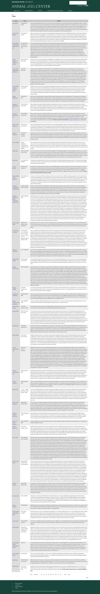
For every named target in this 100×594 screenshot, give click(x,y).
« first (31, 574)
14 (46, 574)
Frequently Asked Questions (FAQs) (55, 10)
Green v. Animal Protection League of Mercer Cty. (16, 70)
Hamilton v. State (15, 325)
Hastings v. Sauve (16, 566)
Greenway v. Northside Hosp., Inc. (15, 106)
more (87, 577)
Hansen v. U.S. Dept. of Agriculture (15, 423)
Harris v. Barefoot (16, 520)
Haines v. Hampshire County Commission (16, 302)
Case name (16, 20)
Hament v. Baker (15, 311)
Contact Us (17, 585)
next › (65, 574)
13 (44, 574)
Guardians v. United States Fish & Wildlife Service (16, 187)
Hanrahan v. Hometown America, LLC (15, 415)
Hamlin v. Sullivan (16, 335)
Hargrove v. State (16, 495)
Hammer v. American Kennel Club (16, 349)
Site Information (18, 583)
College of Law (30, 591)
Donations (70, 10)
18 (55, 574)
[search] (76, 3)
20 (60, 574)
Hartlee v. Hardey (16, 527)
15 (48, 574)
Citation (24, 20)
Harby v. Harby (15, 437)
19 (58, 574)
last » (69, 574)
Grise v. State (15, 160)
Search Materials (28, 10)
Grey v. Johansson (16, 142)
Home (13, 14)
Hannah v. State (15, 389)
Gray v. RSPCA (15, 23)
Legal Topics (16, 10)
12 (41, 574)
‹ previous (36, 574)
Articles (40, 10)
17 (53, 574)
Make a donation (19, 586)
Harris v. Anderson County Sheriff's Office (16, 513)
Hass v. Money (15, 559)
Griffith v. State (15, 150)
